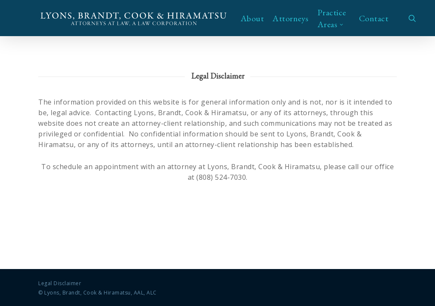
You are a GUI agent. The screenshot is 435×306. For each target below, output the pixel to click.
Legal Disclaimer (59, 283)
